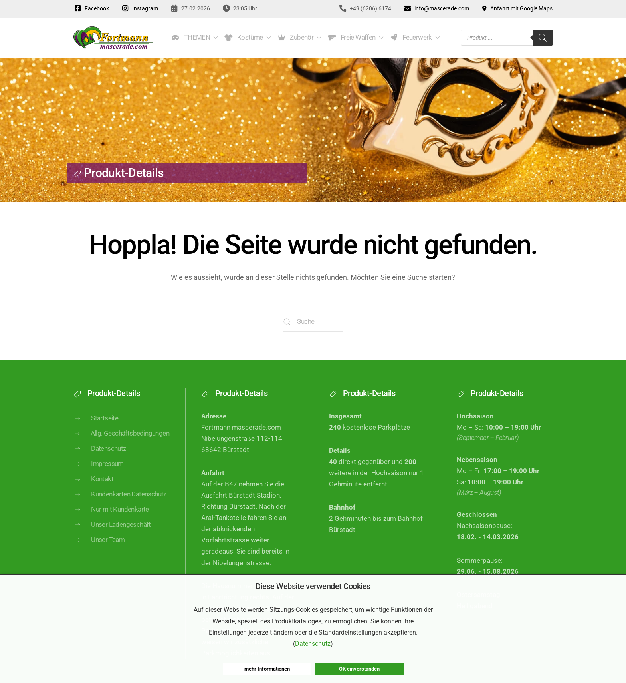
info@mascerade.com (436, 8)
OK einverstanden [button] (359, 669)
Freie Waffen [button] (355, 37)
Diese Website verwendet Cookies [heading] (313, 586)
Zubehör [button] (299, 37)
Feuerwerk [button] (415, 37)
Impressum (98, 473)
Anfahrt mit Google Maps (517, 8)
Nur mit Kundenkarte (111, 518)
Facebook (91, 8)
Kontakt (93, 488)
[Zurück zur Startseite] (113, 38)
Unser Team (99, 549)
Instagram (139, 8)
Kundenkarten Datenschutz (119, 503)
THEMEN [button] (194, 37)
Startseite (95, 427)
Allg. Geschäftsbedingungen (121, 442)
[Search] (543, 38)
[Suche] (313, 322)
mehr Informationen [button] (267, 669)
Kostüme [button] (247, 37)
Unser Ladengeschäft (112, 534)
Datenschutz (99, 458)
